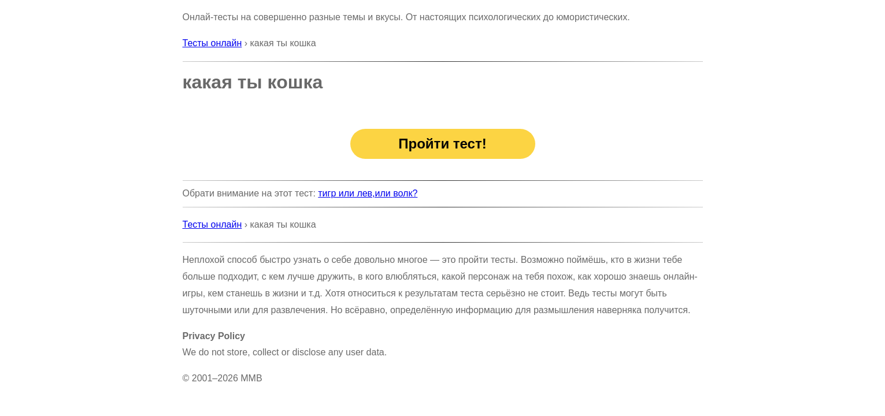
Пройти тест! (442, 143)
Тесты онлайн (212, 43)
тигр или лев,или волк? (367, 193)
